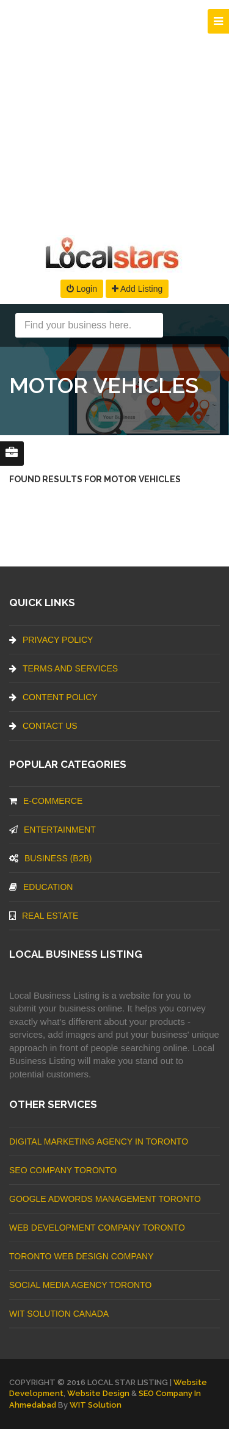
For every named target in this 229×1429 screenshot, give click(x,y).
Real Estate (43, 916)
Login (82, 289)
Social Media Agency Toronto (80, 1285)
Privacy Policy (51, 640)
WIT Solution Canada (59, 1314)
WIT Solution (96, 1404)
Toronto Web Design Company (81, 1256)
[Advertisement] (114, 114)
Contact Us (43, 726)
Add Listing (137, 289)
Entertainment (52, 829)
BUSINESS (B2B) (50, 858)
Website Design (98, 1393)
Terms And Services (63, 668)
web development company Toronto (97, 1227)
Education (41, 887)
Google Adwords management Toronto (105, 1199)
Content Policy (53, 697)
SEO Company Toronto (63, 1170)
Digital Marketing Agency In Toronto (98, 1141)
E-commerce (45, 801)
